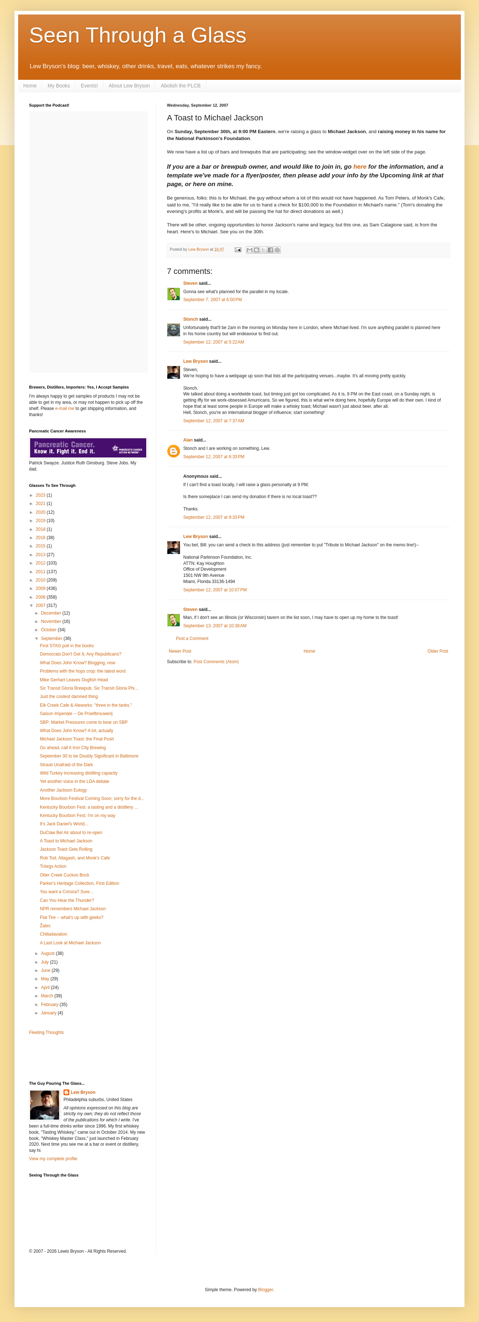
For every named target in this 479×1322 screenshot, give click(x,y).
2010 (41, 580)
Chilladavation (53, 934)
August (48, 953)
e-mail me (64, 408)
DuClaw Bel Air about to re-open (71, 832)
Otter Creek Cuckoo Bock (64, 875)
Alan (188, 440)
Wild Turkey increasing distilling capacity (79, 773)
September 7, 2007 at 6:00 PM (212, 299)
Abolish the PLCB (181, 86)
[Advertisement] (71, 1057)
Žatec (45, 925)
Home (30, 86)
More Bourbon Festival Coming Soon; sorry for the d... (92, 798)
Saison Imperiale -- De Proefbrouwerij (76, 713)
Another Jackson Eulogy (63, 790)
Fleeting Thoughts (46, 1032)
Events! (89, 86)
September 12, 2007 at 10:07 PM (215, 589)
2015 (41, 546)
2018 (41, 529)
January (49, 1012)
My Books (59, 86)
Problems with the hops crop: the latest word (83, 671)
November (51, 621)
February (50, 1004)
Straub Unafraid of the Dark (66, 764)
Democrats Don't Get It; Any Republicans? (80, 654)
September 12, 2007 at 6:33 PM (213, 456)
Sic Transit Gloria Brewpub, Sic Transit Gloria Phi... (89, 688)
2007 (41, 605)
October (49, 629)
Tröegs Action (53, 866)
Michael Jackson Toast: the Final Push (77, 739)
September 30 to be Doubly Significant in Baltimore (89, 756)
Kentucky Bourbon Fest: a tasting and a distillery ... (89, 807)
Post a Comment (192, 638)
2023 (41, 495)
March (47, 995)
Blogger (265, 1289)
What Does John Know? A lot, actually (76, 730)
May (45, 978)
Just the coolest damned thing (69, 696)
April (46, 987)
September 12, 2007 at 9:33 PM (213, 517)
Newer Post (180, 651)
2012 (41, 563)
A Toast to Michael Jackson (66, 840)
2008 (41, 597)
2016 (41, 537)
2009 (41, 588)
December (51, 613)
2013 (41, 554)
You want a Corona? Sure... (66, 891)
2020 (41, 512)
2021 (41, 503)
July (45, 962)
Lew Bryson (195, 361)
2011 (41, 571)
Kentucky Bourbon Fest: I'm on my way (77, 815)
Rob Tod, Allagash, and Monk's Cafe (75, 858)
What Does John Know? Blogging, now (77, 662)
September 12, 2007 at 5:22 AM (213, 342)
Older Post (437, 651)
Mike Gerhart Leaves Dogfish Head (74, 679)
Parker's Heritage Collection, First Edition (79, 883)
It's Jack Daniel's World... (64, 823)
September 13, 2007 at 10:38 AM (214, 625)
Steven (190, 283)
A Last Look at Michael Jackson (70, 942)
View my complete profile (53, 1158)
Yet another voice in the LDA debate (74, 781)
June (46, 970)
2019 (41, 520)
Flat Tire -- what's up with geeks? (71, 917)
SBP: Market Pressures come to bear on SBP (84, 722)
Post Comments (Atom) (216, 661)
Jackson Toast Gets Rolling (66, 849)
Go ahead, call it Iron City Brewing (73, 747)
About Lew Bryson (129, 86)
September (52, 638)
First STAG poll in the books (67, 645)
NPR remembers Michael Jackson (73, 908)
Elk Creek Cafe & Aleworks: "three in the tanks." (86, 705)
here (360, 166)
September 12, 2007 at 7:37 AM (213, 420)
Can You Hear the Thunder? (67, 900)
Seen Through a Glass (137, 35)
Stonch (190, 319)
